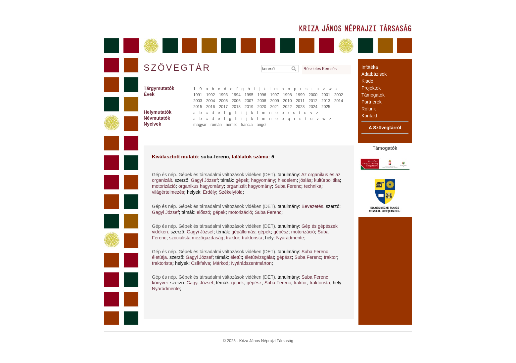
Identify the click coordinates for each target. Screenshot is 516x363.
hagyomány (263, 180)
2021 (274, 106)
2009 (274, 101)
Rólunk (368, 108)
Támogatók (373, 95)
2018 (236, 106)
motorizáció (164, 186)
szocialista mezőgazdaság (196, 237)
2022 (287, 106)
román (216, 124)
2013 (325, 101)
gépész (280, 231)
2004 (210, 101)
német (231, 124)
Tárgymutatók (159, 88)
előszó (203, 212)
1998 (287, 95)
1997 (274, 95)
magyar (200, 124)
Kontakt (369, 115)
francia (247, 124)
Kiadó (367, 81)
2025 (325, 106)
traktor (232, 237)
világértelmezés (168, 192)
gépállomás (243, 231)
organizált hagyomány (249, 186)
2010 (287, 101)
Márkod (220, 263)
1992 (210, 95)
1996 (262, 95)
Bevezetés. (313, 206)
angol (261, 124)
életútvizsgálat (259, 257)
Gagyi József (204, 180)
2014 (338, 101)
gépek (242, 180)
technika (312, 186)
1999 (300, 95)
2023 (300, 106)
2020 (262, 106)
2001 (325, 95)
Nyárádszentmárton (251, 263)
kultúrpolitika (327, 180)
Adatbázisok (374, 74)
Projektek (371, 88)
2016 (210, 106)
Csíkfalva (200, 263)
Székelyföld (231, 192)
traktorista (252, 237)
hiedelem (287, 180)
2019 (249, 106)
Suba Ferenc (288, 186)
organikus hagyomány (201, 186)
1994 (236, 95)
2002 (338, 95)
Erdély (209, 192)
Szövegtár (177, 68)
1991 (197, 95)
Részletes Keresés (320, 68)
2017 (223, 106)
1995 (249, 95)
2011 (300, 101)
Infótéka (369, 67)
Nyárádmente (290, 237)
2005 (223, 101)
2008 (262, 101)
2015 (197, 106)
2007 (249, 101)
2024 (312, 106)
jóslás (305, 180)
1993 (223, 95)
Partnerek (371, 101)
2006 (236, 101)
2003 (197, 101)
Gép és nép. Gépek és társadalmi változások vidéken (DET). (215, 174)
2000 (312, 95)
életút (236, 257)
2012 (312, 101)
